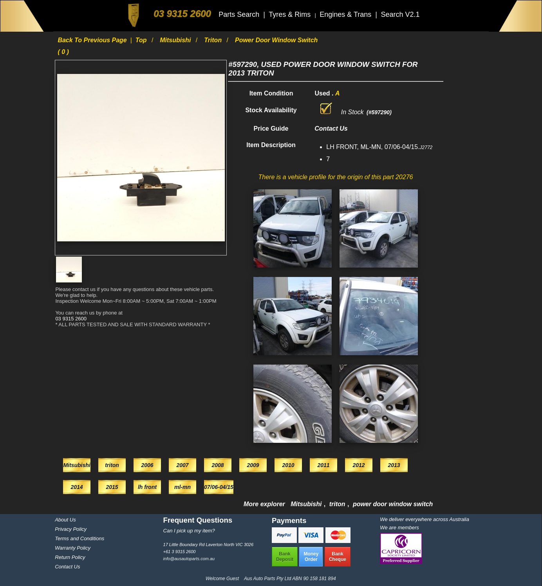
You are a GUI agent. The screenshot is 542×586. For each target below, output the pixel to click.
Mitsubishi (176, 40)
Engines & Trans (346, 14)
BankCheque (337, 556)
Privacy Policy (71, 529)
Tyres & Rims (291, 14)
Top (142, 40)
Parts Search (240, 14)
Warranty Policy (72, 548)
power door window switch (393, 504)
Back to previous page (93, 40)
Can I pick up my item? (189, 531)
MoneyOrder (311, 556)
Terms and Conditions (79, 538)
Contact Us (67, 567)
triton (213, 40)
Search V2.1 (400, 14)
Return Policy (70, 557)
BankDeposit (284, 556)
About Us (65, 520)
